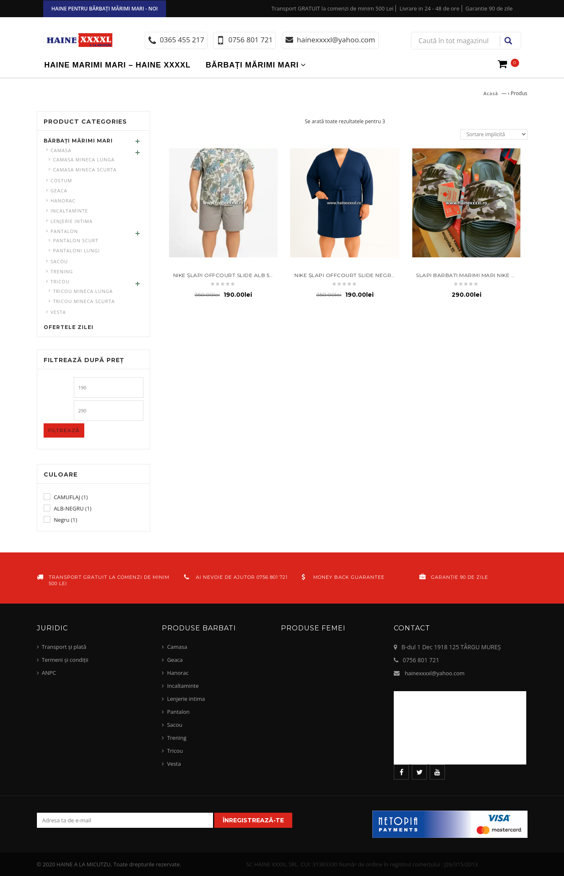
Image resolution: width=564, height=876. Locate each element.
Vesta (58, 312)
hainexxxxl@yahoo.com (435, 673)
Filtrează (64, 430)
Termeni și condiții (65, 659)
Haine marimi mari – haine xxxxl (117, 65)
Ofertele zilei (69, 327)
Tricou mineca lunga (83, 291)
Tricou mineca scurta (84, 301)
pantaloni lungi (76, 250)
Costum (62, 180)
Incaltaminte (69, 210)
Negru (61, 520)
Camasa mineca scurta (85, 169)
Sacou (59, 261)
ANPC (49, 672)
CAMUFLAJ (67, 497)
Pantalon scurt (76, 240)
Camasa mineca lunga (84, 159)
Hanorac (63, 200)
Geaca (59, 190)
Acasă (490, 93)
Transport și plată (64, 647)
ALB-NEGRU (69, 508)
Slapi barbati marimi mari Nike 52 (466, 275)
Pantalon (64, 231)
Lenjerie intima (72, 221)
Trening (62, 271)
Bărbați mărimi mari (252, 65)
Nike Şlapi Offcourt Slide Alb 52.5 (225, 275)
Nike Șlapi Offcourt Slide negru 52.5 (350, 275)
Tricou (60, 281)
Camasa (61, 150)
